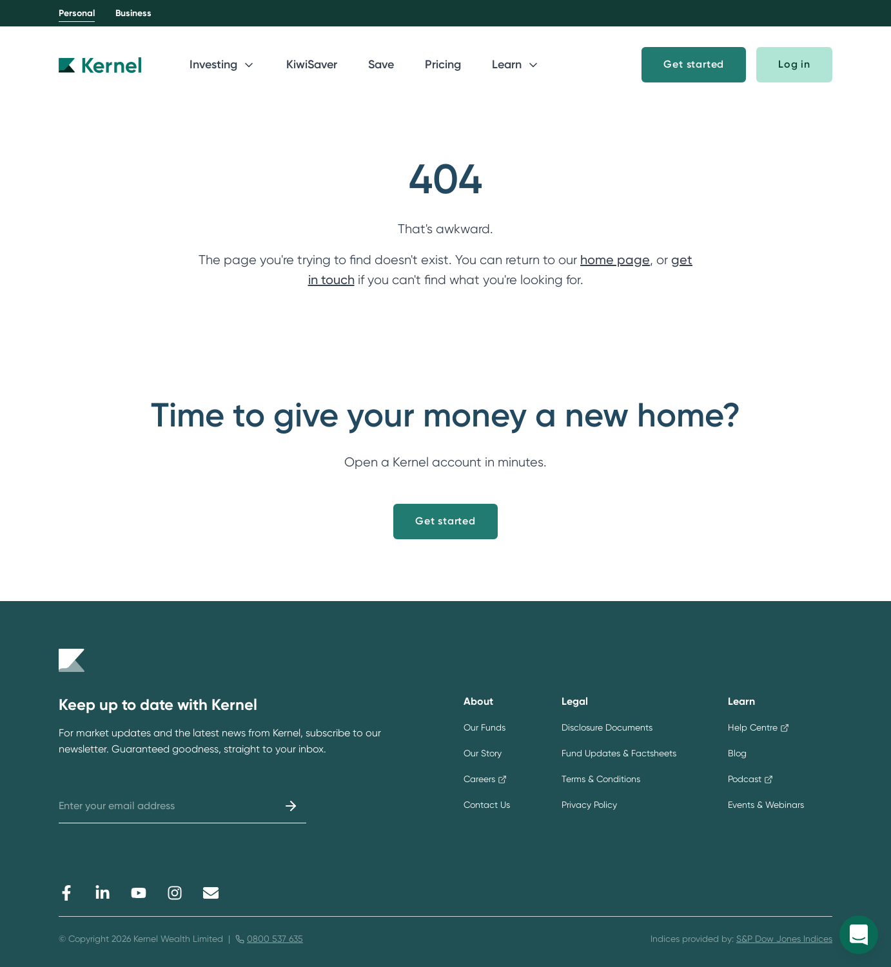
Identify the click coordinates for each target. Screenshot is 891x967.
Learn (516, 64)
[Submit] (290, 805)
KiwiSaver (311, 64)
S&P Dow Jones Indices (784, 938)
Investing (222, 64)
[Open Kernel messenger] (858, 934)
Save (381, 64)
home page (615, 259)
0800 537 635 (275, 938)
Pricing (443, 64)
